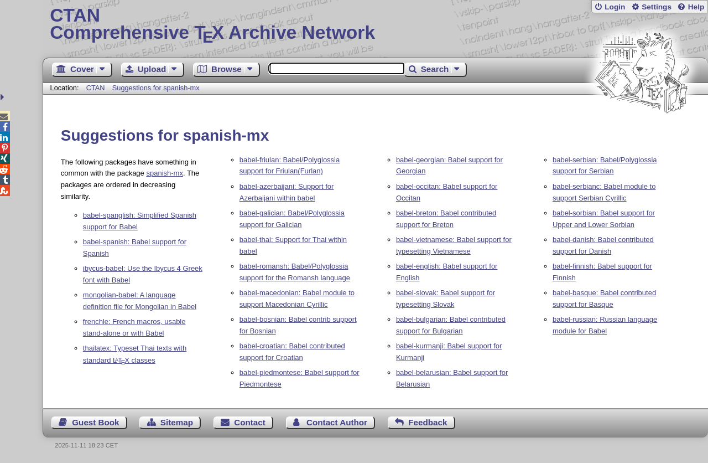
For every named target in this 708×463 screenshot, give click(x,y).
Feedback (427, 422)
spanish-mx (164, 173)
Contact (250, 422)
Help (696, 7)
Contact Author (336, 422)
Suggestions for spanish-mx (156, 88)
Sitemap (176, 422)
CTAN (95, 88)
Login (615, 7)
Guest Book (95, 422)
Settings (656, 7)
